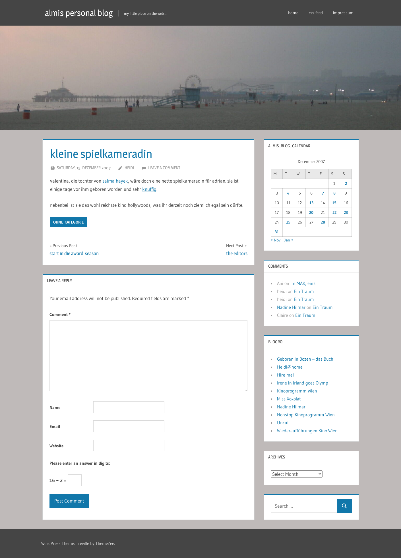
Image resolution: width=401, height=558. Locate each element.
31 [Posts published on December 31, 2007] (277, 231)
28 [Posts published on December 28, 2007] (323, 222)
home (293, 12)
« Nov (275, 240)
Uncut (283, 422)
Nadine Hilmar (291, 307)
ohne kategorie (68, 222)
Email (54, 426)
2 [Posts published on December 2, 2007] (346, 183)
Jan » (288, 240)
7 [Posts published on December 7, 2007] (323, 193)
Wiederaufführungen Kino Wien (307, 430)
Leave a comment (164, 167)
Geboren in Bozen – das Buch (305, 359)
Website (56, 446)
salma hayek (115, 181)
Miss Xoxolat (289, 399)
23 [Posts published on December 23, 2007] (346, 212)
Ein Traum (304, 291)
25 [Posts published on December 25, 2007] (288, 222)
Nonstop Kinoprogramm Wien (306, 415)
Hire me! (285, 375)
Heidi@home (290, 367)
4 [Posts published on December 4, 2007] (288, 193)
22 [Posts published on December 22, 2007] (334, 212)
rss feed (316, 12)
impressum (343, 12)
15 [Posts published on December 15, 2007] (334, 202)
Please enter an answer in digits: (79, 463)
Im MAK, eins (302, 283)
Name (54, 407)
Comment (60, 314)
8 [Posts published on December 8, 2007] (334, 193)
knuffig (149, 189)
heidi (129, 167)
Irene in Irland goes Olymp (302, 383)
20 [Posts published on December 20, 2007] (311, 212)
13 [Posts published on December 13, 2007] (311, 202)
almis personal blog (81, 12)
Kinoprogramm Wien (297, 391)
